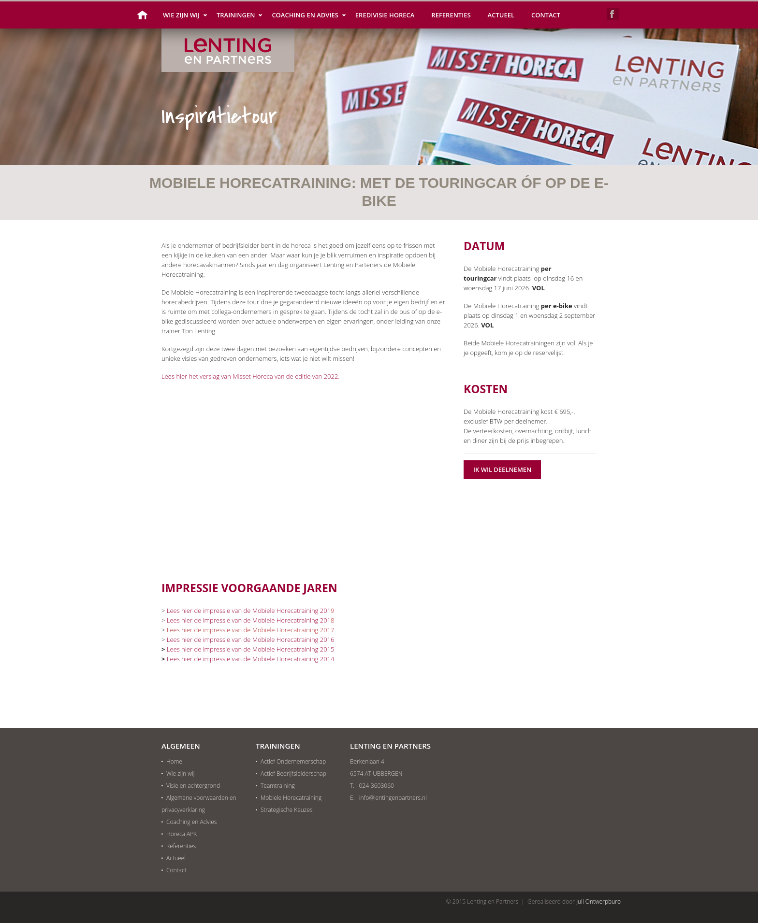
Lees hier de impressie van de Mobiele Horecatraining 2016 (251, 639)
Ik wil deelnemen (502, 469)
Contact (545, 15)
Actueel (501, 15)
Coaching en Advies (305, 15)
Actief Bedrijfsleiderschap (293, 773)
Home (145, 14)
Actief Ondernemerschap (293, 761)
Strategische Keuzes (287, 810)
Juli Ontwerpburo (598, 901)
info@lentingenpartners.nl (393, 798)
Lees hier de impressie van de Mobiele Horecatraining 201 (249, 610)
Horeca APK (181, 834)
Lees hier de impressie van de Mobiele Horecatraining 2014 (251, 658)
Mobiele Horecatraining (291, 798)
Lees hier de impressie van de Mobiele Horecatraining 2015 (251, 649)
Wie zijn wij (181, 15)
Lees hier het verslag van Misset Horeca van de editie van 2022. (250, 376)
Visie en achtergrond (193, 785)
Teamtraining (278, 785)
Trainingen (236, 15)
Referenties (450, 15)
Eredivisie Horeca (385, 15)
